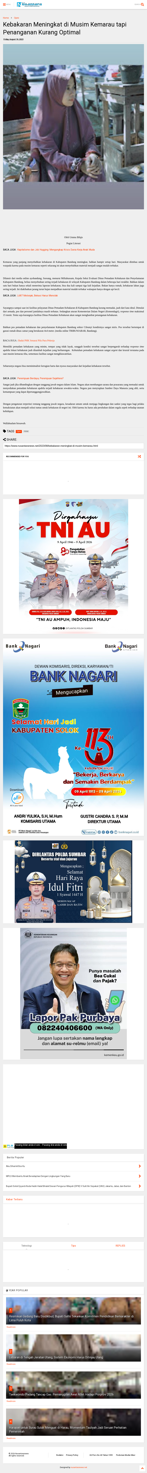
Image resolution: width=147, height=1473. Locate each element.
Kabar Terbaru (14, 1199)
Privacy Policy (72, 1455)
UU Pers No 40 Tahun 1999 (101, 1455)
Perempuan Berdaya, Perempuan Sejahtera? (40, 378)
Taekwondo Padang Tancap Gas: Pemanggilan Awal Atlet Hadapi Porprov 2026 (61, 1394)
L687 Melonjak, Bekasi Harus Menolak (37, 295)
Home (6, 18)
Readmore (11, 1327)
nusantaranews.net (79, 1467)
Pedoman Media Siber (125, 1455)
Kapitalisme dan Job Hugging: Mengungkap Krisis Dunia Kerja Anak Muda (56, 249)
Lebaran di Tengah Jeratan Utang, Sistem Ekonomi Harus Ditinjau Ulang (56, 1357)
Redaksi (59, 1455)
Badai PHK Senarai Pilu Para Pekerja (36, 340)
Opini (16, 18)
